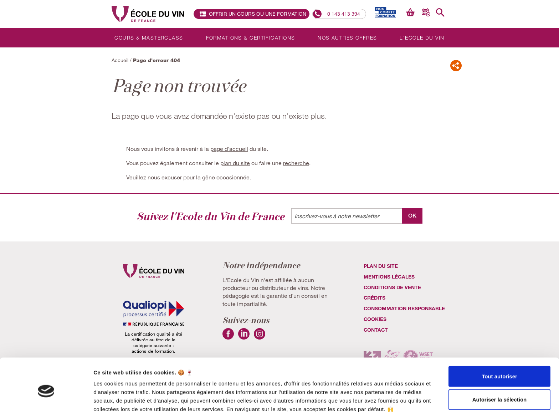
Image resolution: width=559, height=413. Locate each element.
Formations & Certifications (250, 38)
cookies (375, 319)
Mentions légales (389, 277)
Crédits (374, 298)
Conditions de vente (392, 287)
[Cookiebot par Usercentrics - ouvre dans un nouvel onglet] (46, 399)
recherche (296, 162)
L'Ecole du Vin (422, 38)
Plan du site (381, 266)
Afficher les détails (393, 399)
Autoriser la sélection (499, 366)
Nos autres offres (347, 38)
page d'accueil (229, 148)
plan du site (235, 162)
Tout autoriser (499, 343)
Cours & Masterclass (148, 38)
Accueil (120, 60)
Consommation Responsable (404, 309)
